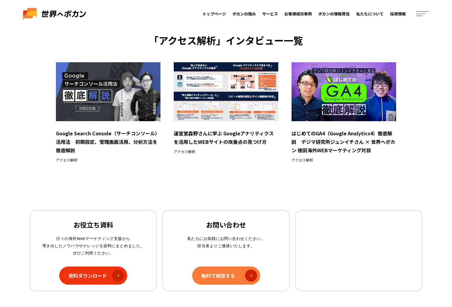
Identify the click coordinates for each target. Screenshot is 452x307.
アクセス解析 (67, 160)
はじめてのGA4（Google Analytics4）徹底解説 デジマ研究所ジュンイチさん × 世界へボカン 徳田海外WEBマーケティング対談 (343, 142)
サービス (270, 14)
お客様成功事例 (298, 14)
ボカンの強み (244, 14)
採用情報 (398, 14)
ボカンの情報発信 (334, 14)
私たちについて (370, 14)
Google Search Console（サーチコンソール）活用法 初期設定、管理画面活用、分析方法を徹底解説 (108, 142)
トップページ (214, 14)
